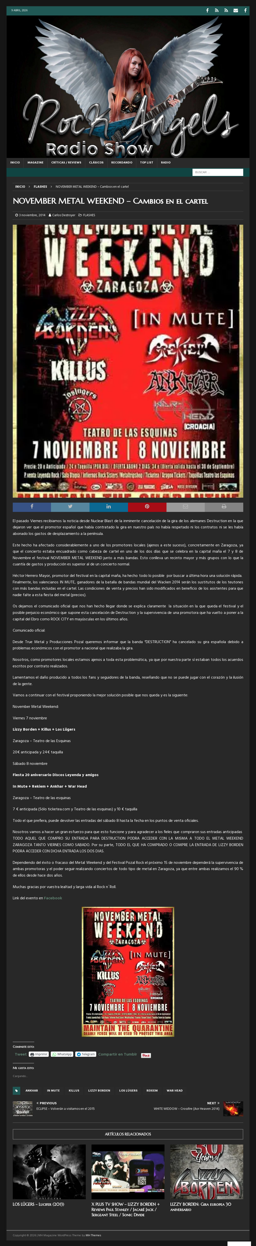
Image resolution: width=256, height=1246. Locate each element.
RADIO (165, 162)
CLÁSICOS (96, 162)
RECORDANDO (121, 162)
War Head (175, 1090)
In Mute (53, 1090)
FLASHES (89, 214)
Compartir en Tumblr (117, 1053)
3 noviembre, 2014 (32, 214)
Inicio (15, 162)
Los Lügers (128, 1090)
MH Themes (93, 1234)
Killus (74, 1090)
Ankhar (32, 1090)
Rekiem (152, 1090)
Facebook (53, 898)
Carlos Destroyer (63, 214)
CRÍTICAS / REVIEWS (66, 162)
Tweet (21, 1053)
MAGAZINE (36, 162)
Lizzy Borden (99, 1090)
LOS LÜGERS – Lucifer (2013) (38, 1203)
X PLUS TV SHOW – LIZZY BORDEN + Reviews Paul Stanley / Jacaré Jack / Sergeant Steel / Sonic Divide (126, 1209)
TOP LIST (146, 162)
